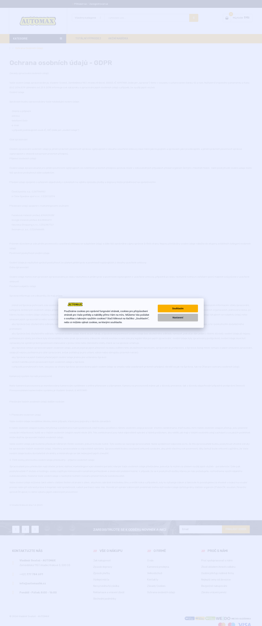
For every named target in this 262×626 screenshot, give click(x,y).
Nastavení (177, 317)
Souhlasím (178, 308)
